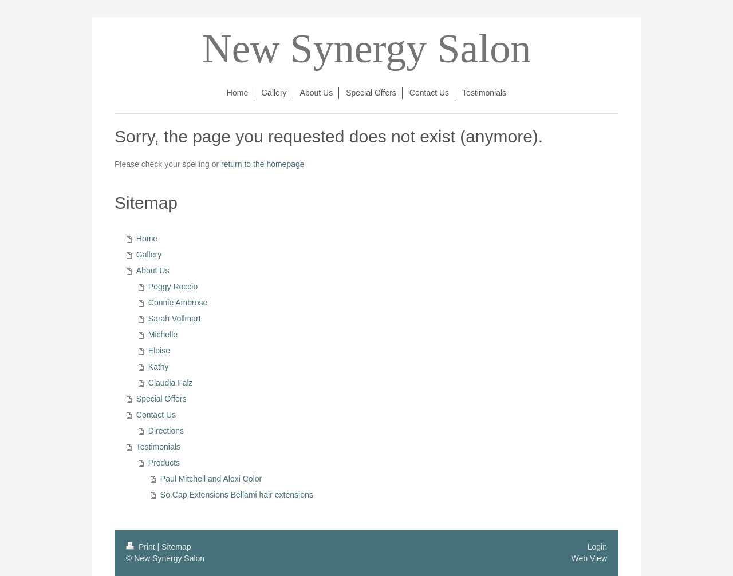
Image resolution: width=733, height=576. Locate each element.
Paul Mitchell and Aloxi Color (211, 478)
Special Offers (161, 398)
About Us (153, 270)
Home (146, 238)
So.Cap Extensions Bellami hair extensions (236, 494)
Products (164, 462)
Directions (166, 430)
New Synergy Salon (366, 48)
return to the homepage (263, 164)
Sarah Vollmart (174, 318)
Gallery (148, 254)
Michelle (163, 334)
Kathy (158, 366)
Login (597, 546)
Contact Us (156, 414)
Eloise (159, 350)
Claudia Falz (170, 382)
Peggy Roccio (173, 286)
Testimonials (158, 446)
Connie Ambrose (178, 302)
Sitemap (176, 546)
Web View (589, 558)
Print (141, 546)
